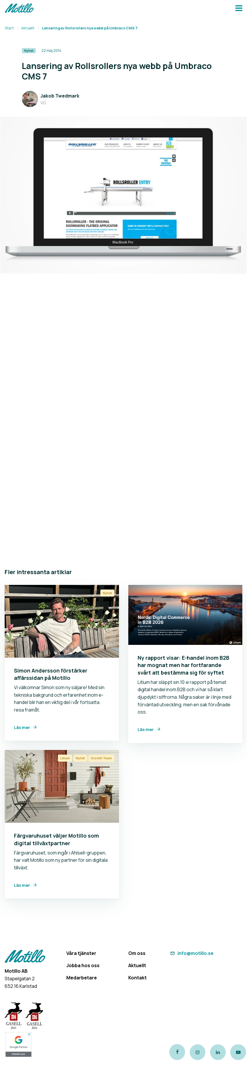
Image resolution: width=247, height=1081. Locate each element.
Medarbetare (81, 977)
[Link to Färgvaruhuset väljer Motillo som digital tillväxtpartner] (62, 786)
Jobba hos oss (82, 965)
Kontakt (137, 977)
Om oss (136, 953)
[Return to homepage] (19, 8)
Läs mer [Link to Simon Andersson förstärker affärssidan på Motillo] (22, 727)
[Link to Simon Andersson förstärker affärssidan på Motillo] (62, 621)
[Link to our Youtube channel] (238, 1052)
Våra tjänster (81, 953)
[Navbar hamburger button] (238, 9)
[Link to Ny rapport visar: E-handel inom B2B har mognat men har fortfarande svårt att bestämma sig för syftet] (185, 615)
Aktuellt (28, 28)
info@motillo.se (191, 953)
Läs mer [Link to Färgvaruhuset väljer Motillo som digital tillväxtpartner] (22, 885)
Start (9, 28)
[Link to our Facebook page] (177, 1052)
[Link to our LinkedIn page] (218, 1052)
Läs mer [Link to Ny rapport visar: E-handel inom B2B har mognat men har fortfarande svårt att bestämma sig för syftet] (146, 729)
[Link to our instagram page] (197, 1052)
